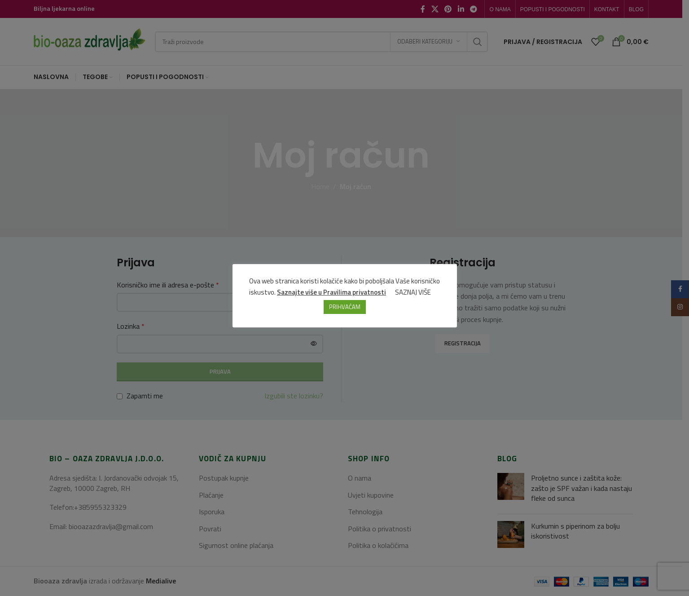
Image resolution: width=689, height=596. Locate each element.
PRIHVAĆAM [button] (344, 306)
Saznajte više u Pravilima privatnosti (331, 292)
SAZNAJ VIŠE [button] (413, 292)
